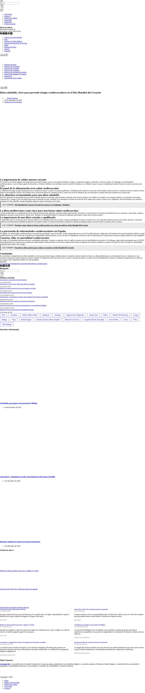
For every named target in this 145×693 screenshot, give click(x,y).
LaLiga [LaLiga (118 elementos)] (135, 315)
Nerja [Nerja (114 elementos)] (14, 320)
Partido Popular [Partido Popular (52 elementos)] (26, 320)
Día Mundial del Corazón (16, 264)
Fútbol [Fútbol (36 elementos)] (105, 315)
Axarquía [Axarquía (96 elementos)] (57, 315)
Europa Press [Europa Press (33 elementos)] (93, 315)
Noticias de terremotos (12, 66)
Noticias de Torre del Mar (13, 37)
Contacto (7, 688)
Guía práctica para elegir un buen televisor (13, 280)
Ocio (6, 39)
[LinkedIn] (9, 266)
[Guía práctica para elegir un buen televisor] (8, 605)
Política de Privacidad (11, 683)
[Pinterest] (6, 266)
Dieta (28, 264)
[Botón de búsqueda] (2, 274)
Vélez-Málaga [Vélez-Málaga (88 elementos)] (7, 324)
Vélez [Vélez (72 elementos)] (135, 320)
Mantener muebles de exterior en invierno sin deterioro (17, 301)
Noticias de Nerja (10, 47)
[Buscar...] (9, 271)
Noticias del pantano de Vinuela (15, 74)
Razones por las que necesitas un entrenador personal (17, 310)
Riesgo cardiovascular (39, 264)
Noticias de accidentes (12, 70)
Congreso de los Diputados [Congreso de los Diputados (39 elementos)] (75, 315)
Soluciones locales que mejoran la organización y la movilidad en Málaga (23, 305)
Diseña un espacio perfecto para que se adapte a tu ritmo (18, 288)
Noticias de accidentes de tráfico (15, 72)
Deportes (7, 51)
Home (6, 681)
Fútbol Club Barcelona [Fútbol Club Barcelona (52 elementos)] (120, 315)
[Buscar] (4, 55)
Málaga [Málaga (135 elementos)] (4, 320)
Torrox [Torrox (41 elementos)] (126, 320)
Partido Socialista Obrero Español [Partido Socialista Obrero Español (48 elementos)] (48, 320)
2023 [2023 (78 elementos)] (3, 315)
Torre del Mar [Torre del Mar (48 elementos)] (113, 320)
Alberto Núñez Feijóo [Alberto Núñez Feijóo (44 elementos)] (29, 315)
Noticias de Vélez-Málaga (13, 41)
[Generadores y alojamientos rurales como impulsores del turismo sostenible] (41, 472)
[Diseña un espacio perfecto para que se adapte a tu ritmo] (8, 569)
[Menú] (4, 88)
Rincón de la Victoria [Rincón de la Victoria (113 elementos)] (72, 320)
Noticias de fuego (10, 65)
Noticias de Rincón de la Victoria (15, 43)
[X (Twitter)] (4, 266)
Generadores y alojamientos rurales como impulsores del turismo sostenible (24, 297)
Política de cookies (10, 684)
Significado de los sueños (13, 78)
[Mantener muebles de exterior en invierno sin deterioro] (41, 537)
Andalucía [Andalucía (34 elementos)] (45, 315)
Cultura (6, 49)
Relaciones (8, 76)
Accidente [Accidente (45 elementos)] (13, 315)
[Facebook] (1, 266)
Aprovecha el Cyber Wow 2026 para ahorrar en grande (17, 284)
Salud (6, 45)
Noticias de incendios (11, 68)
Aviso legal (8, 686)
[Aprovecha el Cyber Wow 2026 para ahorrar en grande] (8, 587)
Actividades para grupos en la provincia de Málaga (16, 292)
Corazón (3, 264)
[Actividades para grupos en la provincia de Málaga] (41, 399)
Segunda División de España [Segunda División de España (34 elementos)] (94, 320)
